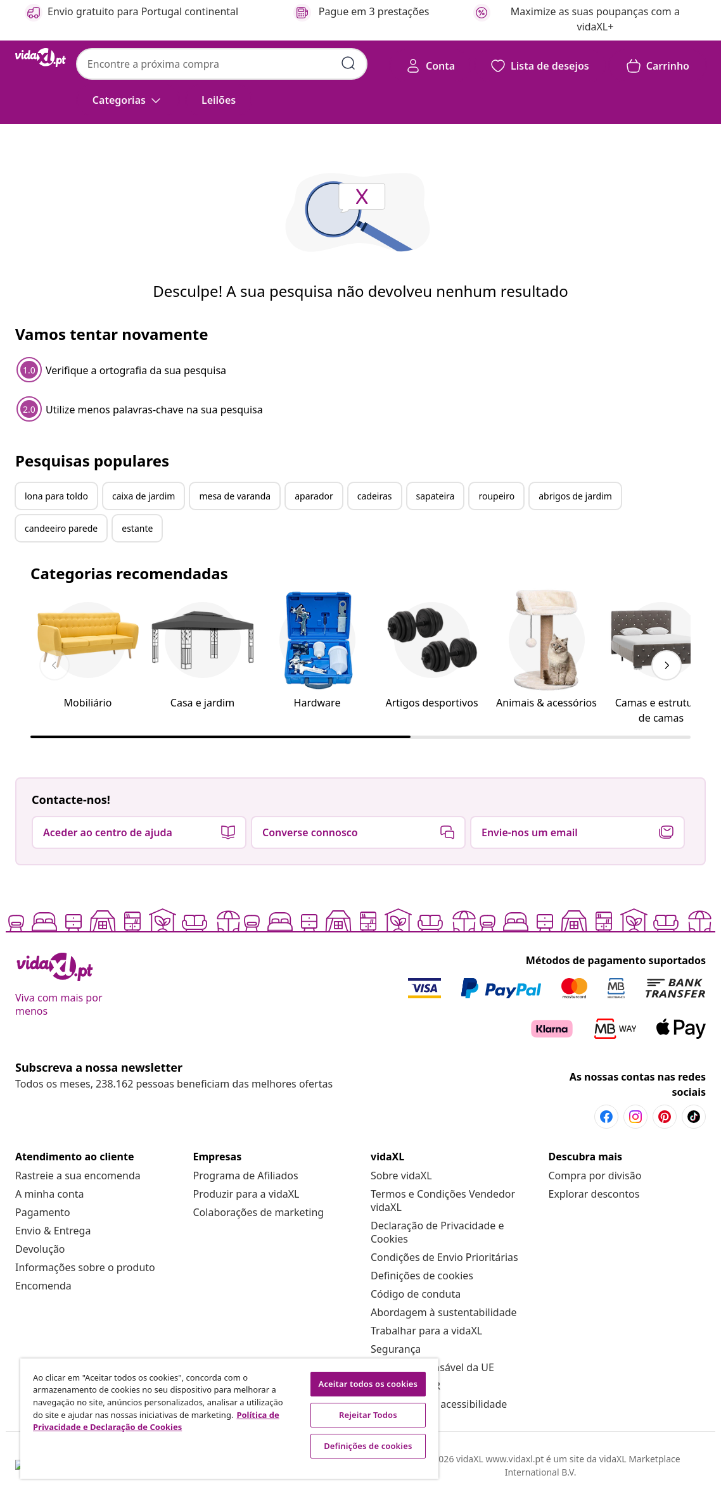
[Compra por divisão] (595, 1175)
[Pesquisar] (348, 63)
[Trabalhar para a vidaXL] (426, 1331)
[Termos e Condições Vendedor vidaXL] (443, 1200)
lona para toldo (56, 496)
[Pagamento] (42, 1212)
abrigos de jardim (575, 496)
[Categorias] (128, 100)
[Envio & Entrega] (53, 1231)
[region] (229, 1418)
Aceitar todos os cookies (368, 1383)
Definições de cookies (422, 1276)
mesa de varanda (235, 496)
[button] (218, 100)
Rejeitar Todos (368, 1415)
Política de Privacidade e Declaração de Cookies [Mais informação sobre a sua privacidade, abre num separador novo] (156, 1421)
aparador (314, 496)
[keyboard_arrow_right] (666, 665)
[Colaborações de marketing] (258, 1212)
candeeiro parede (61, 528)
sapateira (435, 496)
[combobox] (221, 64)
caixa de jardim (143, 496)
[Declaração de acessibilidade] (439, 1404)
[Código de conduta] (416, 1294)
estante (137, 528)
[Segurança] (396, 1349)
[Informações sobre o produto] (85, 1267)
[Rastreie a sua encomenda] (78, 1175)
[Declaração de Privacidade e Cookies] (437, 1232)
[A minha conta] (49, 1194)
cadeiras (374, 496)
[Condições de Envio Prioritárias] (444, 1257)
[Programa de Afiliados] (245, 1175)
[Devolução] (40, 1249)
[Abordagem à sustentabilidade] (444, 1312)
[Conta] (430, 65)
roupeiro (496, 496)
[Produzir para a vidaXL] (246, 1194)
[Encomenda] (43, 1286)
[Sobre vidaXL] (401, 1175)
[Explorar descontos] (594, 1194)
